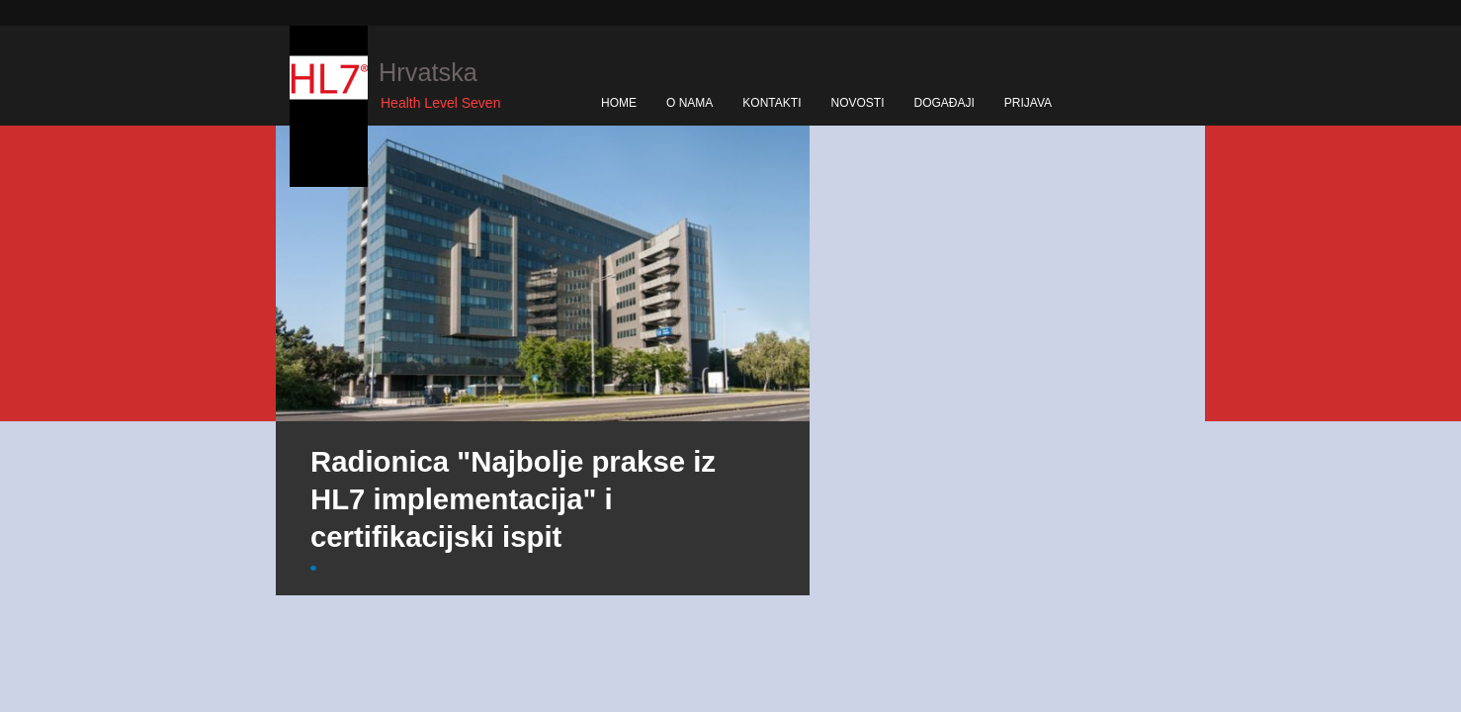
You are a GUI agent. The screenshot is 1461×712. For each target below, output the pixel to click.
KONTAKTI (771, 103)
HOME (619, 103)
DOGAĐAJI (943, 103)
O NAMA (689, 103)
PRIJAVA (1028, 103)
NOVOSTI (857, 103)
